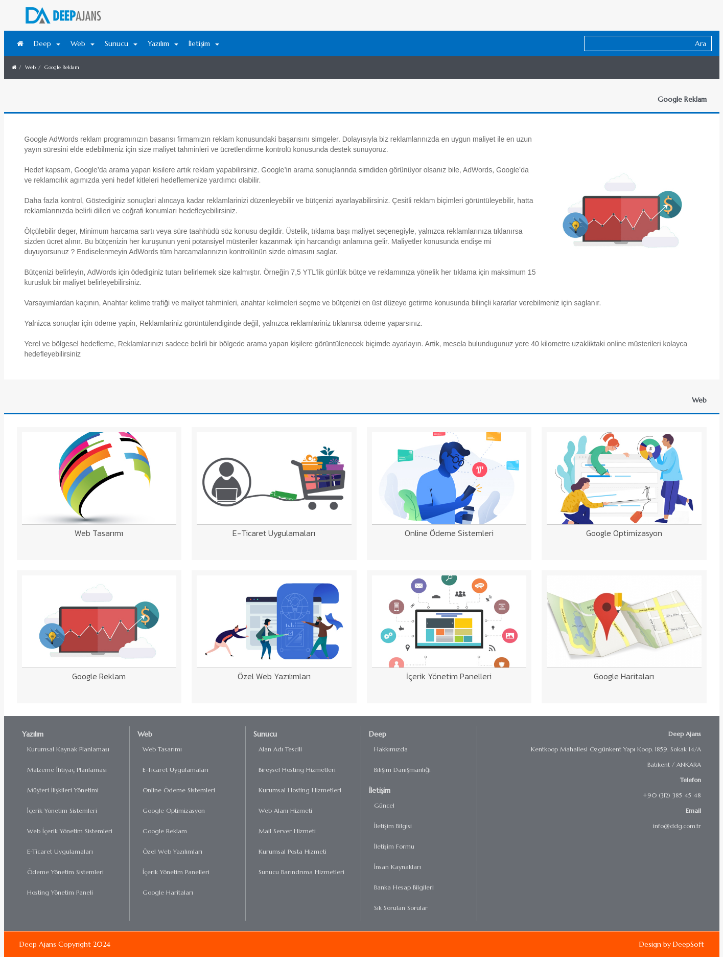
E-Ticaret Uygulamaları (60, 851)
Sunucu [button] (121, 43)
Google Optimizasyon (174, 810)
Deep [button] (47, 43)
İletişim (379, 790)
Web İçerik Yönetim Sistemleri (69, 831)
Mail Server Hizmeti (287, 831)
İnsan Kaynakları (397, 867)
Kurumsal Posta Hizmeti (292, 851)
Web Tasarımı (162, 749)
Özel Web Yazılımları (172, 851)
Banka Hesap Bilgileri (404, 887)
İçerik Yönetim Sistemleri (62, 810)
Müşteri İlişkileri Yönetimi (63, 790)
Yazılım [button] (163, 43)
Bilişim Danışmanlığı (402, 769)
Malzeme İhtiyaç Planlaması (67, 769)
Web (30, 67)
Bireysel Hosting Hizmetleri (297, 769)
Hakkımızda (391, 749)
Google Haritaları (168, 892)
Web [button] (83, 43)
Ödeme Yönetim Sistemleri (65, 872)
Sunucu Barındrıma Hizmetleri (301, 872)
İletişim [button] (204, 43)
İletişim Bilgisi (393, 826)
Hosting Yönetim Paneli (60, 892)
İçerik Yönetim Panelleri (176, 872)
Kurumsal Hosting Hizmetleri (300, 790)
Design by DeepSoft (671, 944)
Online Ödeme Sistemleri (179, 790)
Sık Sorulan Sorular (401, 907)
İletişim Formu (394, 846)
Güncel (384, 805)
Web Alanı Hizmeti (285, 810)
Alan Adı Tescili (280, 749)
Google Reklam (61, 67)
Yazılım (32, 734)
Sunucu (265, 734)
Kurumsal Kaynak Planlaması (68, 749)
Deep (377, 734)
